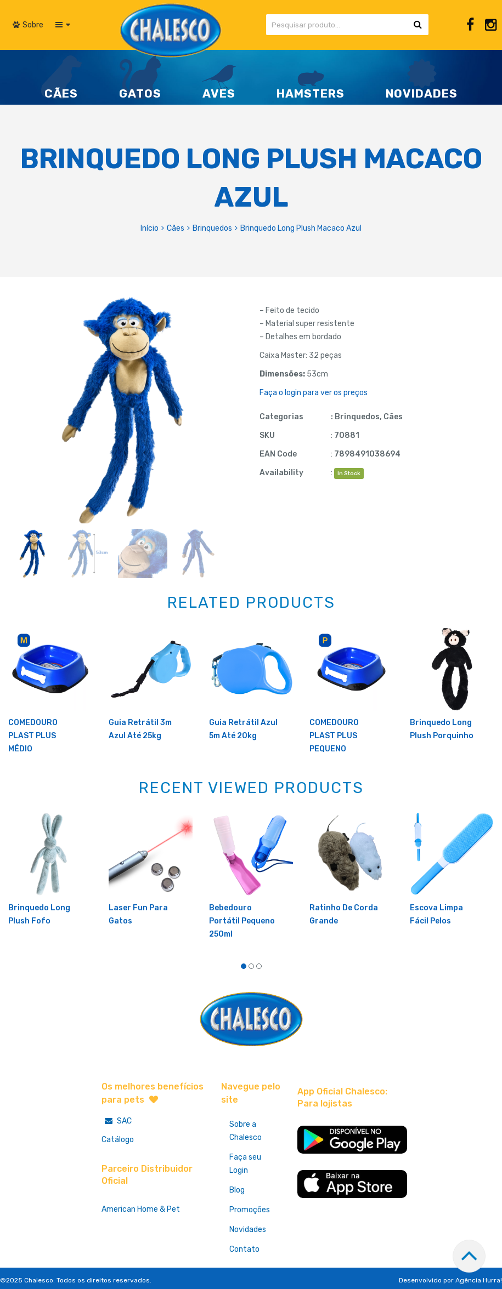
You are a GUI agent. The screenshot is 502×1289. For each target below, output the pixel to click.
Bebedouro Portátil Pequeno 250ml (242, 921)
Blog (237, 1190)
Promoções (249, 1209)
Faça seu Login (245, 1164)
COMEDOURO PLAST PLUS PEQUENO (334, 736)
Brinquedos (212, 228)
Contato (244, 1249)
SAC (116, 1121)
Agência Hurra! (478, 1280)
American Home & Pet (140, 1209)
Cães (175, 228)
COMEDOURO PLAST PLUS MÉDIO (33, 736)
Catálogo (117, 1139)
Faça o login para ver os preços (314, 392)
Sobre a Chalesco (245, 1131)
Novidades (247, 1229)
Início (149, 228)
